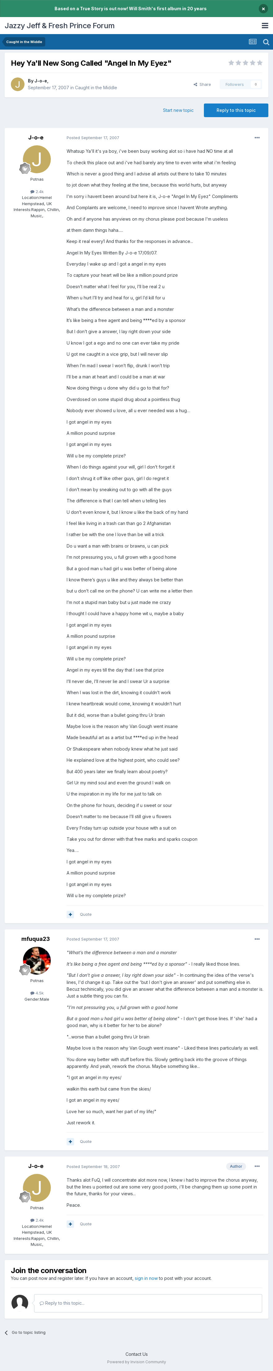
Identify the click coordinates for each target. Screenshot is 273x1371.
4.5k (37, 992)
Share (202, 84)
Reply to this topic (236, 110)
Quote (86, 914)
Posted (93, 137)
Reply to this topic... (62, 1303)
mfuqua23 (35, 939)
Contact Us (136, 1354)
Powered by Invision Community (136, 1362)
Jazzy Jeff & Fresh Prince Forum (60, 25)
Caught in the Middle (96, 87)
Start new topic (178, 110)
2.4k (37, 191)
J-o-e (40, 80)
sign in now (146, 1278)
